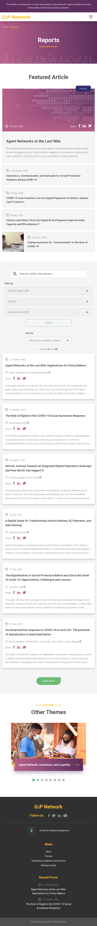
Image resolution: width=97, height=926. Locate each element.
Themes (48, 856)
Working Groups (48, 865)
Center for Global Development (54, 830)
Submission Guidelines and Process (48, 861)
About (48, 851)
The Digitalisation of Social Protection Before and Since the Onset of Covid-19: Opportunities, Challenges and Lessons (47, 577)
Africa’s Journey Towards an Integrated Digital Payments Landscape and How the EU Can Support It (48, 468)
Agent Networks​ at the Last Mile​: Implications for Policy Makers (45, 365)
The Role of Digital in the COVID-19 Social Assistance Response (45, 415)
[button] (33, 780)
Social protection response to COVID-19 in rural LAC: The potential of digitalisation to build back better (47, 632)
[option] (48, 749)
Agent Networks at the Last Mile (33, 141)
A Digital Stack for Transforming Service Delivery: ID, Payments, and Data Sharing (48, 523)
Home (5, 27)
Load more (48, 681)
